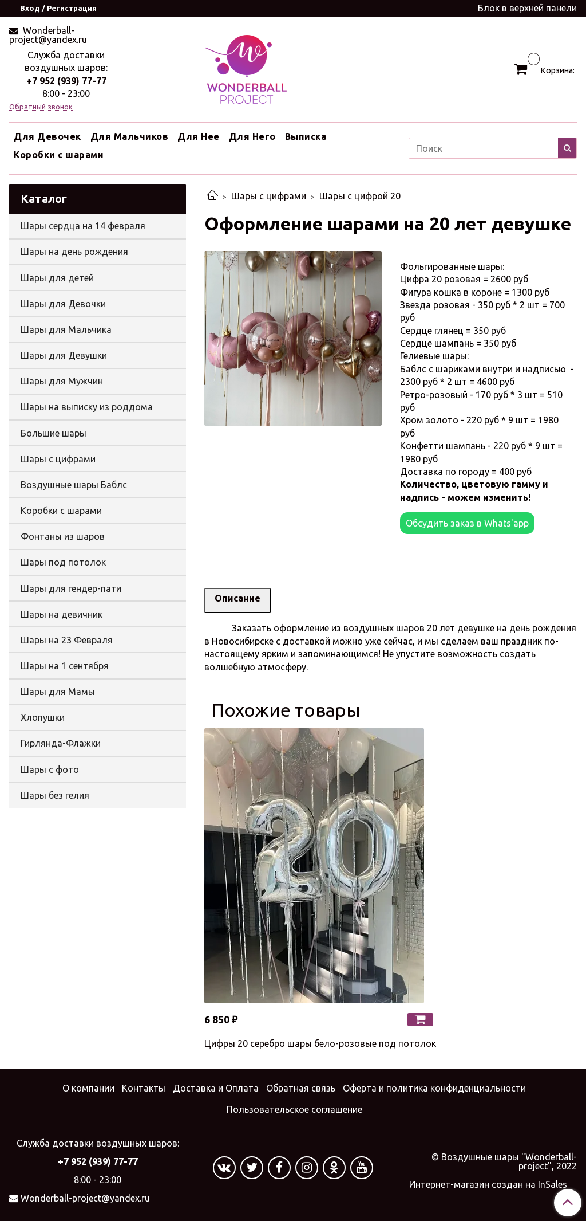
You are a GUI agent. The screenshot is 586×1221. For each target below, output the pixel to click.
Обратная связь (300, 1088)
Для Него (252, 136)
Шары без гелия (55, 795)
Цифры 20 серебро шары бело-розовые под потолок (320, 1043)
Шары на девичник (61, 614)
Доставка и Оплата (216, 1088)
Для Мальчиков (129, 136)
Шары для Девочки (63, 304)
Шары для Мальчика (66, 329)
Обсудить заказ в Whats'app (467, 523)
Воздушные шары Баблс (74, 485)
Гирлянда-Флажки (61, 743)
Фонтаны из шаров (63, 536)
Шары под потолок (63, 562)
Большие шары (53, 433)
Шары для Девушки (64, 355)
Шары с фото (50, 769)
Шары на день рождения (74, 251)
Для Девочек (47, 136)
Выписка (306, 136)
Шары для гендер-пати (71, 588)
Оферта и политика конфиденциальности (434, 1088)
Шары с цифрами (268, 196)
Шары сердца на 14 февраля (83, 226)
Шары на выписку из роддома (87, 407)
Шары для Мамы (58, 691)
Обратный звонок (41, 107)
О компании (88, 1088)
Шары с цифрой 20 (360, 196)
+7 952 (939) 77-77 (66, 81)
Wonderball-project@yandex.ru (48, 35)
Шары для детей (57, 278)
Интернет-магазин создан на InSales (488, 1184)
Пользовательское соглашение (294, 1109)
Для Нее (198, 136)
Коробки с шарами (59, 155)
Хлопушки (43, 717)
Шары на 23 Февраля (67, 640)
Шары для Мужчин (62, 381)
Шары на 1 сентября (65, 666)
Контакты (143, 1088)
